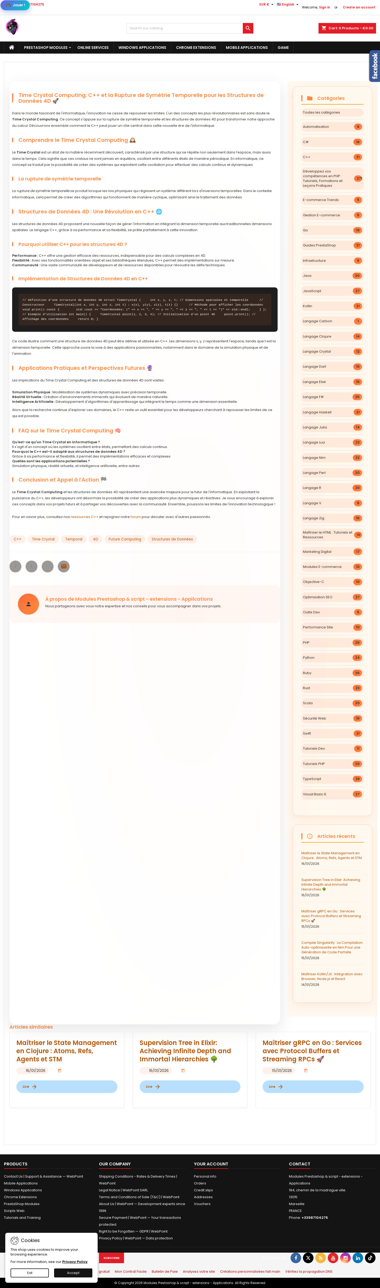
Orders (200, 1183)
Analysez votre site (199, 1271)
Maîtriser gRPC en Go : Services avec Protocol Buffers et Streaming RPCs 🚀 (332, 919)
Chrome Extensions (196, 47)
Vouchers (202, 1203)
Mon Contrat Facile (131, 1271)
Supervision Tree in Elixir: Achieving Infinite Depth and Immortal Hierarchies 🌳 (332, 888)
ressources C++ (84, 516)
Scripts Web (14, 1210)
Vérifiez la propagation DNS (308, 1271)
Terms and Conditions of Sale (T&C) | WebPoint (139, 1197)
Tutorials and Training (22, 1217)
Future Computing (125, 539)
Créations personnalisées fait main (250, 1271)
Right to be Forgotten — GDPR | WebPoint (133, 1231)
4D (95, 539)
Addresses (203, 1197)
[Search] (190, 28)
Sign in (324, 7)
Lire (30, 1087)
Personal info (205, 1176)
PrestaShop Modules (46, 47)
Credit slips (203, 1190)
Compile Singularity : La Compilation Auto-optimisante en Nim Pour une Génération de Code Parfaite (332, 950)
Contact (299, 1164)
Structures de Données (172, 539)
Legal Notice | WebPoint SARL (123, 1190)
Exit (29, 1272)
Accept (73, 1272)
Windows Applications (142, 47)
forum (136, 516)
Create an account (359, 7)
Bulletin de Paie (165, 1271)
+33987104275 (32, 4)
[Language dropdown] (288, 4)
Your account (211, 1164)
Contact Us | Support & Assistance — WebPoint (43, 1176)
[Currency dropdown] (267, 4)
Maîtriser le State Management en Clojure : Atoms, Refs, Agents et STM (332, 858)
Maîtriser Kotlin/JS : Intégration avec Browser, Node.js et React (332, 979)
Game (283, 47)
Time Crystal (43, 539)
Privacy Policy (75, 1261)
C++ (17, 539)
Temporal (73, 539)
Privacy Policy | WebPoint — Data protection (136, 1238)
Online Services (93, 47)
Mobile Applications (247, 47)
